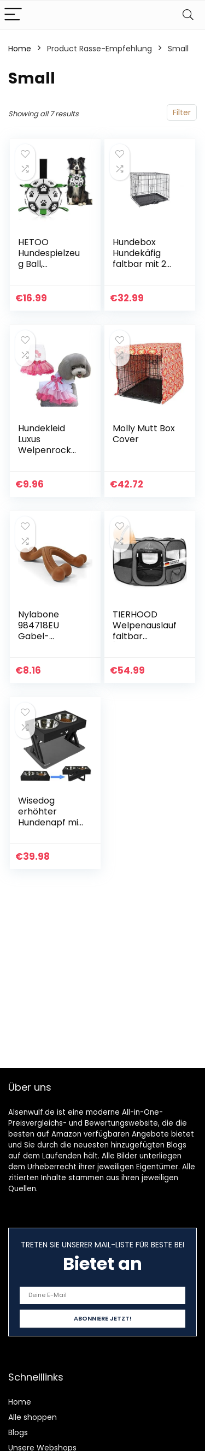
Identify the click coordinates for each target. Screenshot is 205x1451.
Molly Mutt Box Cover (144, 433)
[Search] (188, 15)
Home (19, 48)
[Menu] (13, 15)
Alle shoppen (32, 1417)
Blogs (18, 1432)
